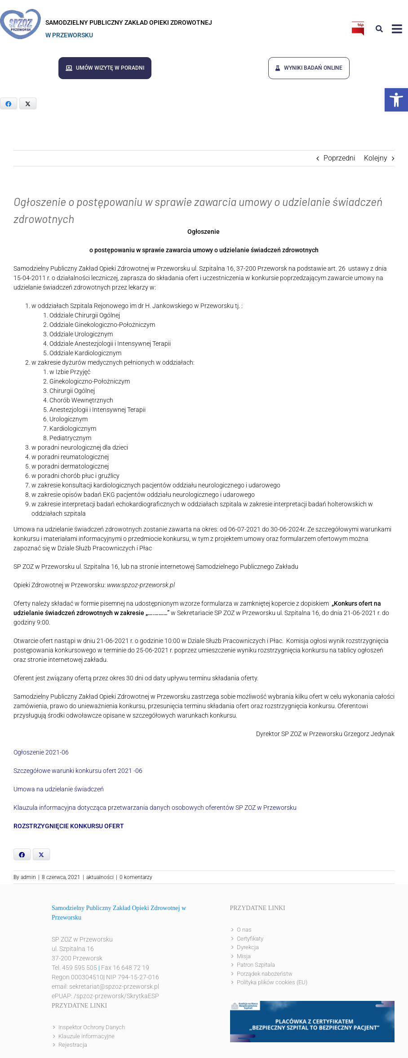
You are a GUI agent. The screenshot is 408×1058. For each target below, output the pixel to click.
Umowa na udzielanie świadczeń (58, 788)
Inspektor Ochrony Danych (91, 1026)
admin (28, 877)
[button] (396, 100)
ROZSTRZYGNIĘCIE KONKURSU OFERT (68, 825)
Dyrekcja (248, 946)
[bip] (358, 23)
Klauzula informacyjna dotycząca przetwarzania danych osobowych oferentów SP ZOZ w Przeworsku (155, 807)
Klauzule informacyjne (86, 1035)
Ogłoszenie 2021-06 (41, 751)
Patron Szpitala (256, 964)
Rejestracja (72, 1044)
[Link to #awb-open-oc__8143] (397, 29)
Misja (244, 955)
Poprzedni (339, 157)
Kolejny (375, 157)
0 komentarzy (136, 877)
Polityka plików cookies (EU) (272, 981)
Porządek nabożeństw (265, 972)
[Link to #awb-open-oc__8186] (379, 28)
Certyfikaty (250, 937)
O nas (244, 929)
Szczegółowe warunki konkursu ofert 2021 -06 (77, 770)
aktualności (100, 877)
